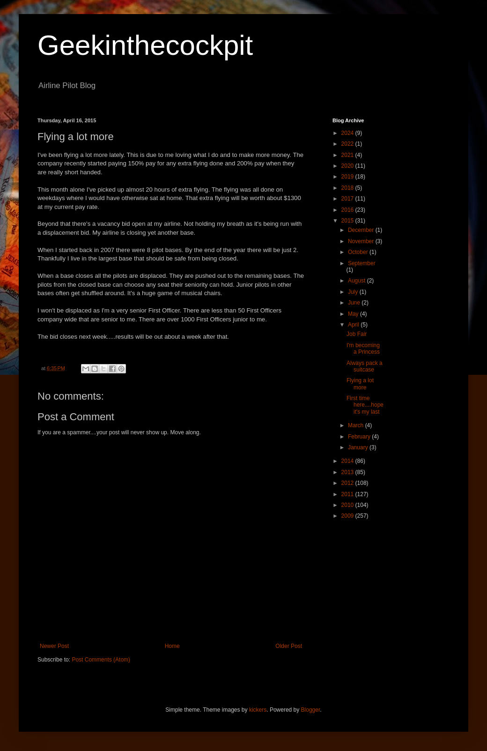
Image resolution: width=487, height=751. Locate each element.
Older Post (288, 646)
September (362, 263)
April (354, 324)
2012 (348, 483)
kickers (257, 709)
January (358, 447)
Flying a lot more (360, 383)
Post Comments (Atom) (101, 659)
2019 (348, 176)
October (358, 252)
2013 (348, 472)
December (362, 230)
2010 (348, 505)
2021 (348, 155)
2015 (348, 220)
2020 (348, 166)
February (360, 436)
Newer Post (54, 646)
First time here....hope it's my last (365, 405)
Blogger (310, 709)
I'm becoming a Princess (363, 348)
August (357, 280)
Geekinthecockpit (145, 45)
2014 (348, 461)
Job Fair (357, 334)
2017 (348, 198)
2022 (348, 144)
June (355, 302)
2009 (348, 516)
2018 (348, 188)
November (362, 241)
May (354, 314)
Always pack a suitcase (365, 366)
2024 (348, 133)
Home (172, 646)
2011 (348, 494)
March (356, 425)
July (354, 292)
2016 (348, 210)
